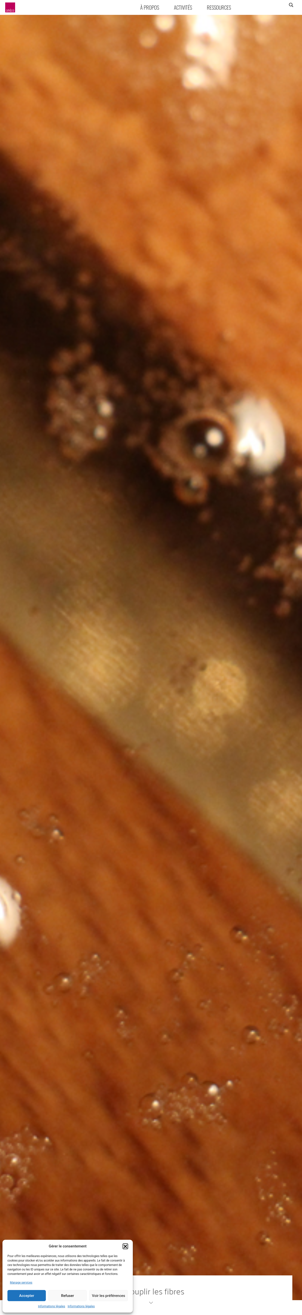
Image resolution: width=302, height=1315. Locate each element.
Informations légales (51, 1306)
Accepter (26, 1295)
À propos (149, 7)
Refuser (67, 1295)
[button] (125, 1246)
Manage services (21, 1282)
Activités (183, 7)
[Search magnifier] (291, 4)
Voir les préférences (108, 1295)
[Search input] (271, 4)
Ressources (219, 7)
